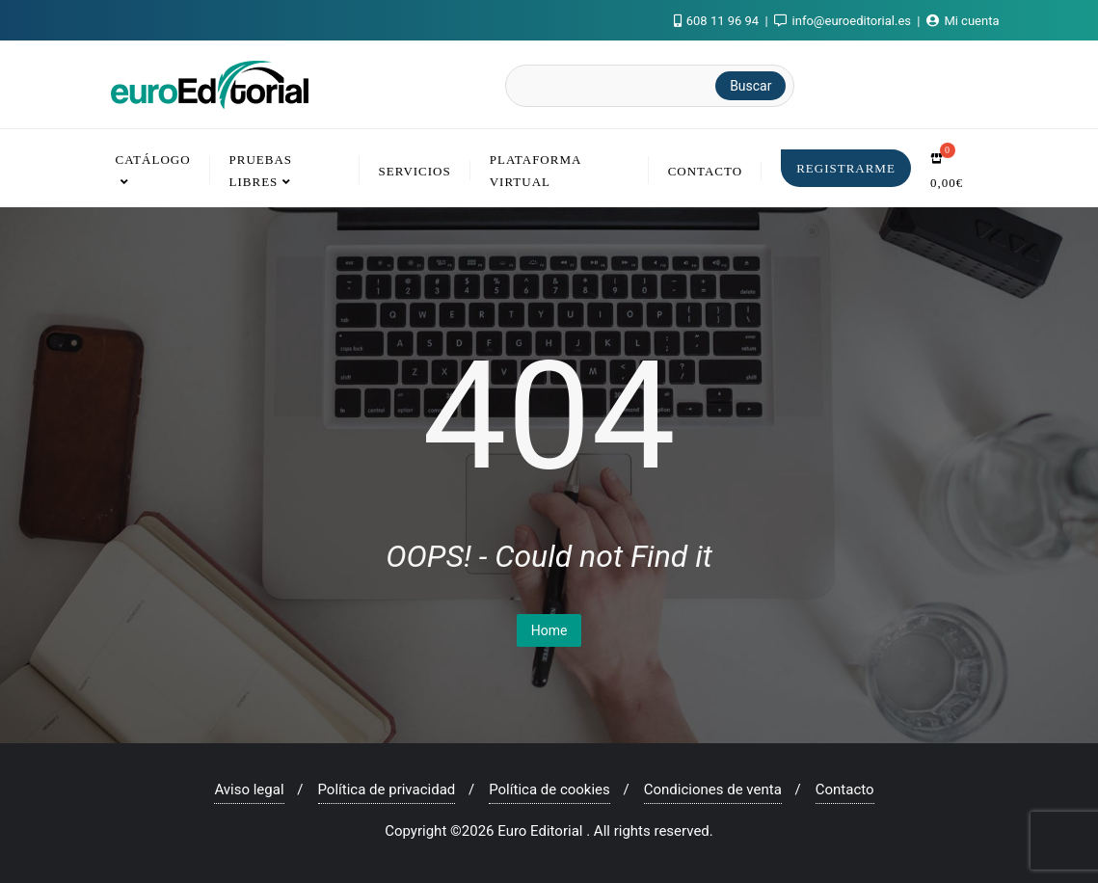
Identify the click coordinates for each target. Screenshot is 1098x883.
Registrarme (846, 168)
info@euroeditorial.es (844, 20)
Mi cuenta (962, 20)
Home (549, 630)
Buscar (750, 86)
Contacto (845, 789)
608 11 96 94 (718, 20)
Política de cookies (549, 789)
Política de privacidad (387, 789)
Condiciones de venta (713, 789)
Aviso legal (248, 789)
